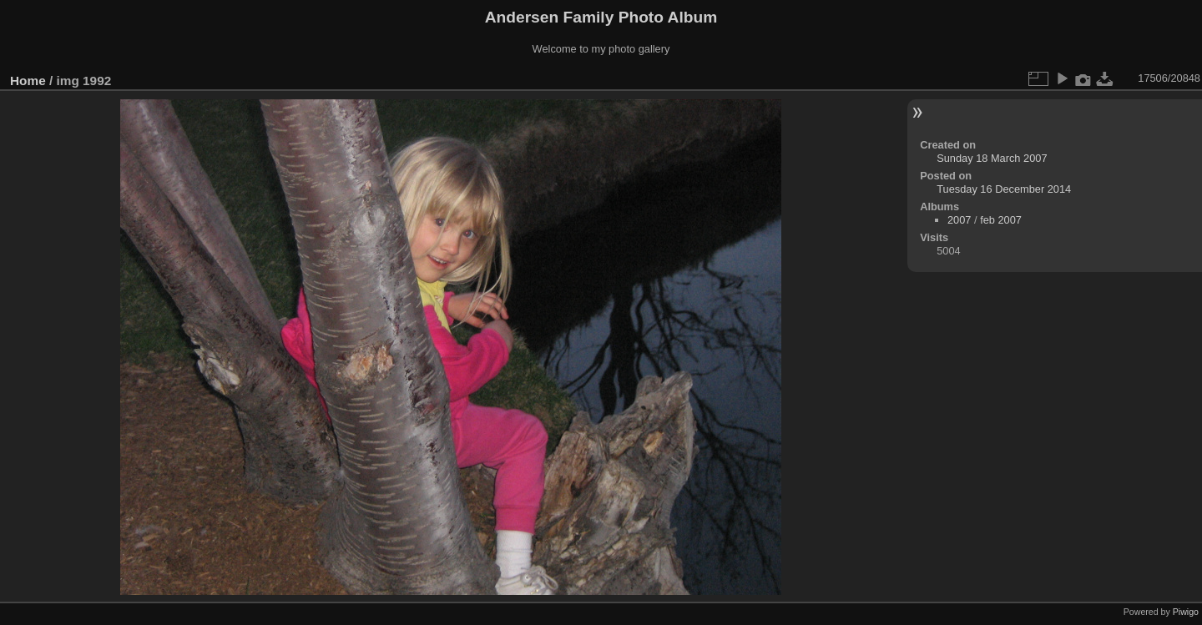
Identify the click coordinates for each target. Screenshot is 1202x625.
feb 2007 (1001, 220)
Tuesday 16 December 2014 (1004, 189)
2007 (959, 220)
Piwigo (1186, 612)
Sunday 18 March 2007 (992, 158)
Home (28, 80)
